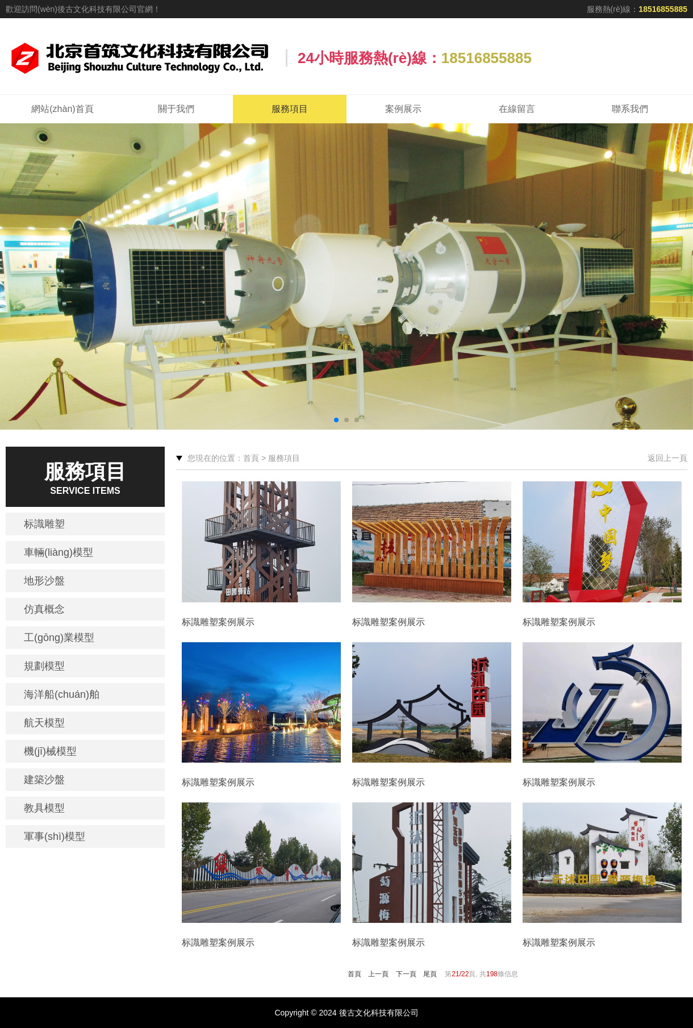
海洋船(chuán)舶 (61, 694)
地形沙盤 (44, 580)
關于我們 (176, 109)
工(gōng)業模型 (59, 637)
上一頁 (378, 974)
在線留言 (517, 109)
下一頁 (406, 974)
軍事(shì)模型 (54, 836)
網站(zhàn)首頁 (62, 109)
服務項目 (290, 109)
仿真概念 (44, 609)
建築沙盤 (44, 779)
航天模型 (44, 723)
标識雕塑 (44, 524)
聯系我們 (630, 109)
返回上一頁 (667, 458)
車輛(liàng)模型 (58, 552)
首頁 (354, 974)
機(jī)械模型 (50, 751)
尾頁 (430, 974)
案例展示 (403, 109)
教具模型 (44, 808)
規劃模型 (44, 666)
